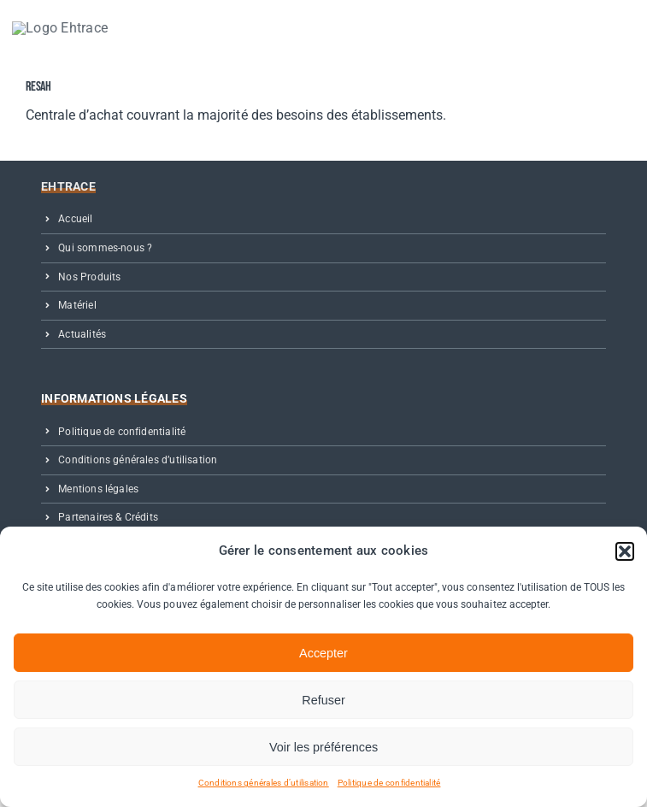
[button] (624, 551)
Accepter (323, 653)
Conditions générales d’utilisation (263, 782)
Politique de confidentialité (389, 782)
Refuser (323, 700)
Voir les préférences (323, 747)
